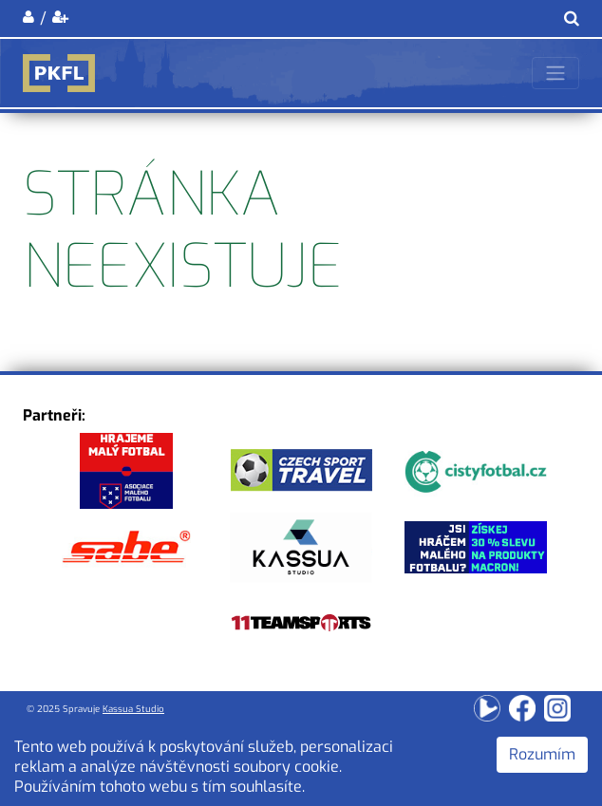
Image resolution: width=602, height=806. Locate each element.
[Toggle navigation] (555, 73)
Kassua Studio (133, 709)
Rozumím (542, 754)
